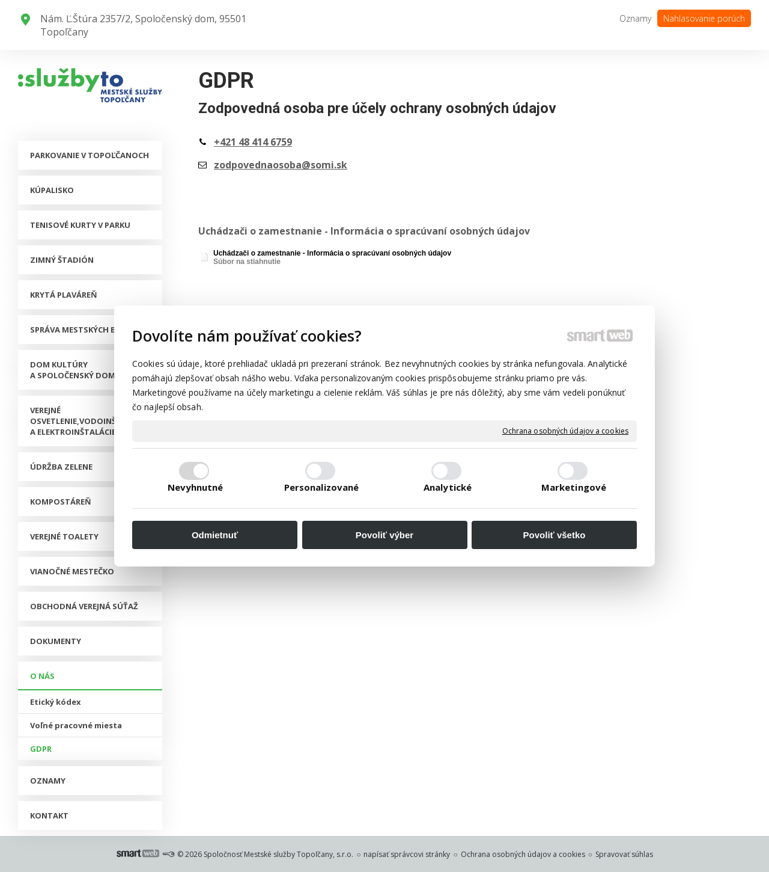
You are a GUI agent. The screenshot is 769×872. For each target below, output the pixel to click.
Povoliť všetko (554, 535)
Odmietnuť (215, 535)
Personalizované (321, 487)
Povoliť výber (384, 535)
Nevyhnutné (195, 487)
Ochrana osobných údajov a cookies (565, 431)
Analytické (448, 487)
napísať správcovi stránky (406, 854)
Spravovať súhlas (624, 854)
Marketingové (573, 487)
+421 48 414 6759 (253, 142)
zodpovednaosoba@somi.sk (280, 164)
